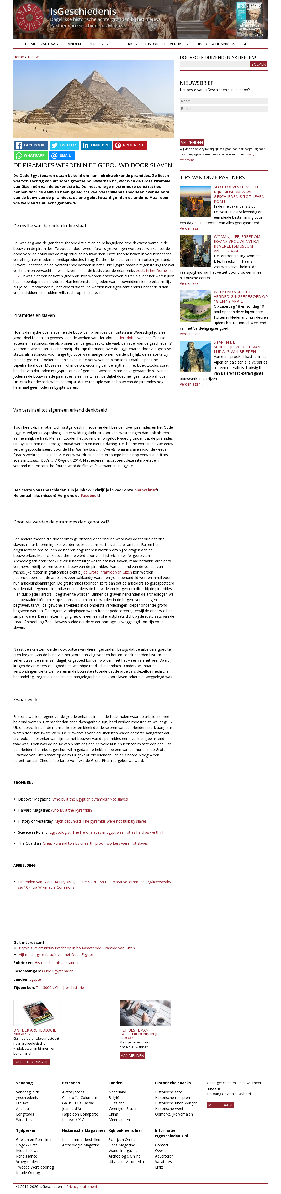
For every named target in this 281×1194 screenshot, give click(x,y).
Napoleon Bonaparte (80, 1114)
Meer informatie (31, 1061)
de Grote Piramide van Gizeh (107, 572)
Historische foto (168, 1092)
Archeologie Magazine (81, 1145)
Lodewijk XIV (73, 1119)
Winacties (24, 1119)
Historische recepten (172, 1097)
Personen (98, 43)
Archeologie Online (125, 1156)
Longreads (25, 1114)
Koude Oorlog (28, 1172)
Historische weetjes (171, 1108)
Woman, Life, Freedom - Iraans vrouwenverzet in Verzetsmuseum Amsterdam (238, 243)
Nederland (117, 1092)
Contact (161, 1145)
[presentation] (219, 123)
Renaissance (26, 1156)
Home (30, 43)
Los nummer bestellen (81, 1139)
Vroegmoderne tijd (32, 1161)
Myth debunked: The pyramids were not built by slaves (101, 821)
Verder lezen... (191, 228)
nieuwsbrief (145, 489)
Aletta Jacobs (73, 1092)
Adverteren (164, 1156)
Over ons (163, 1150)
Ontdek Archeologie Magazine (34, 1032)
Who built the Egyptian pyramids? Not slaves (90, 799)
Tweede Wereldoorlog (35, 1167)
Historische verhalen (166, 43)
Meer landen (119, 1119)
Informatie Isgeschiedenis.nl (171, 1133)
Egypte (35, 979)
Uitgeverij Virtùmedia (126, 1161)
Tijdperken (126, 43)
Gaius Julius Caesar (78, 1103)
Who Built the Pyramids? (72, 810)
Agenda (22, 1108)
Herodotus (127, 337)
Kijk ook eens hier (125, 1130)
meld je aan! (220, 1104)
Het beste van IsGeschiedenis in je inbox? (139, 1034)
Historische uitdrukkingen (176, 1103)
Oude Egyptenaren (57, 971)
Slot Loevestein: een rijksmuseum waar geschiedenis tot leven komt (239, 194)
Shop (248, 43)
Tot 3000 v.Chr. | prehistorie (60, 987)
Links (159, 1167)
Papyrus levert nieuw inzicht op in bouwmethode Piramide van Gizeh (77, 947)
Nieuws (34, 56)
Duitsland (117, 1103)
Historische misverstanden (57, 962)
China (113, 1114)
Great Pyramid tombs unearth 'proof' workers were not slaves (96, 843)
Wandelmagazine (123, 1150)
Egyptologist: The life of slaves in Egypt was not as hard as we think (107, 832)
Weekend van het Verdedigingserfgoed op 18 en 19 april (241, 296)
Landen (73, 43)
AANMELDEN (132, 1055)
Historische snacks (215, 43)
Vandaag (49, 43)
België (114, 1097)
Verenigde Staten (123, 1108)
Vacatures (163, 1161)
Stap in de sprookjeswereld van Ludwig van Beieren (237, 346)
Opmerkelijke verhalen (174, 1114)
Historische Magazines (83, 1130)
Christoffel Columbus (80, 1097)
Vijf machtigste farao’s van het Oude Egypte (56, 954)
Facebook (90, 495)
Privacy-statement (81, 1186)
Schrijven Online (122, 1139)
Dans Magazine (122, 1145)
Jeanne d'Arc (72, 1108)
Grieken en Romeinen (34, 1139)
